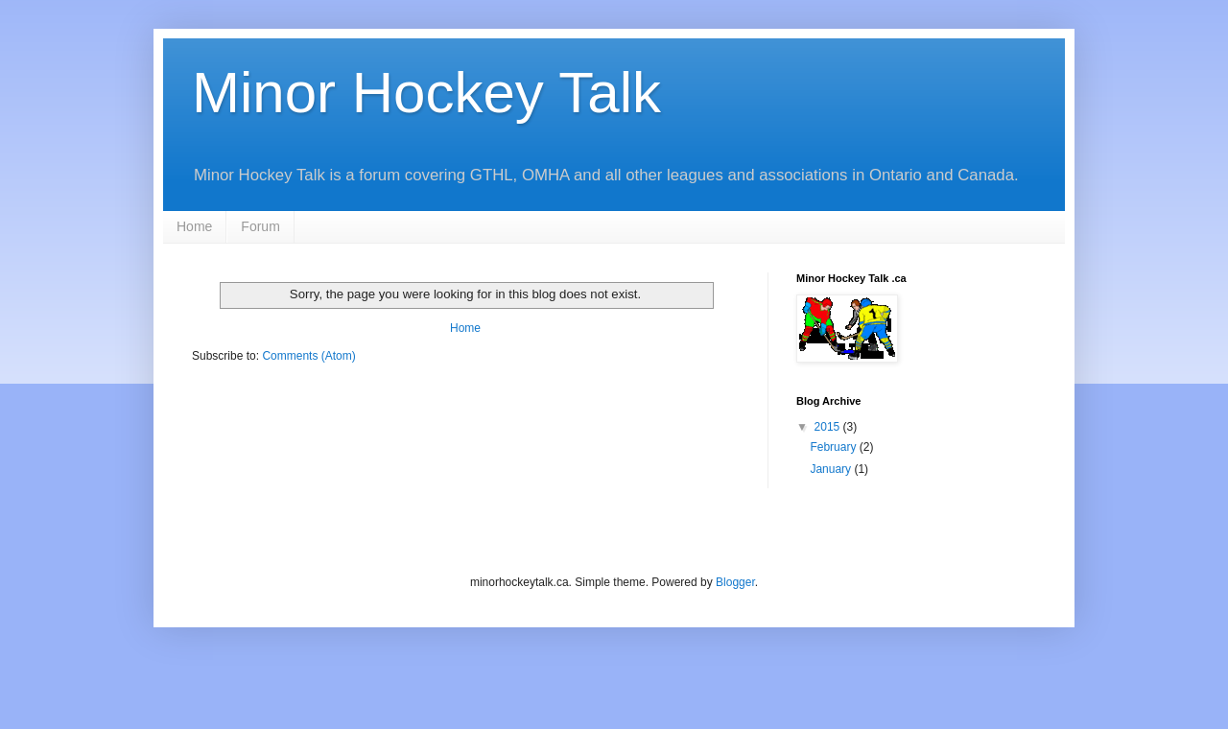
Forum (260, 226)
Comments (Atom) (308, 356)
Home (194, 226)
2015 (829, 427)
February (834, 447)
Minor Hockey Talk (426, 92)
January (832, 469)
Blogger (735, 582)
